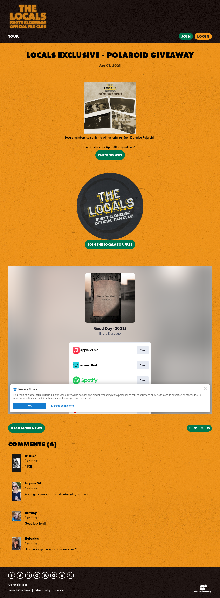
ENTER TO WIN (110, 155)
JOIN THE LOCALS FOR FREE (110, 244)
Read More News (26, 428)
